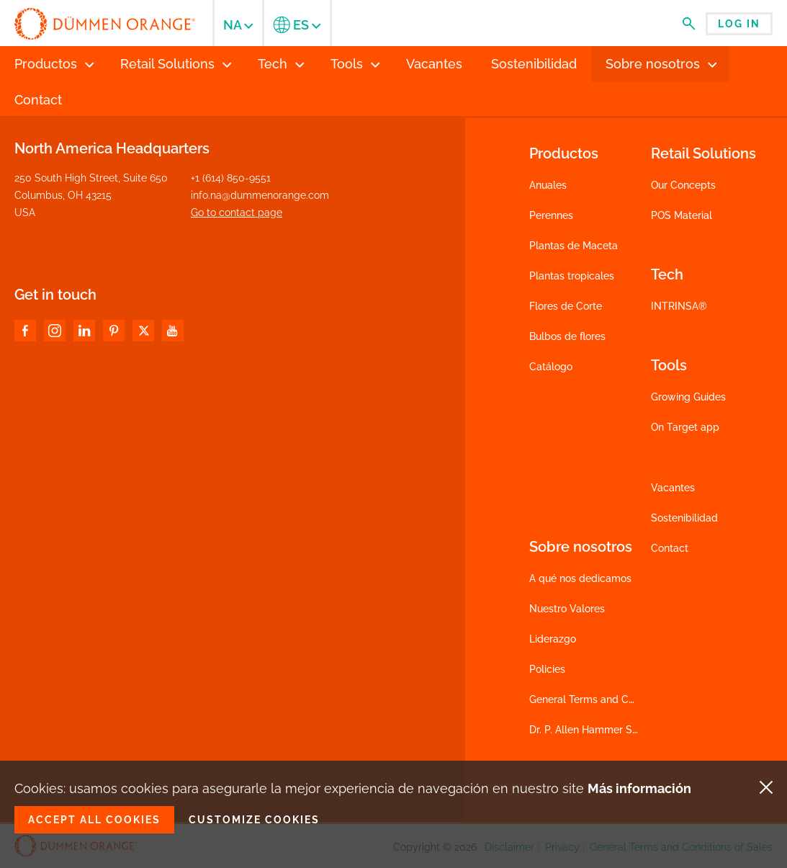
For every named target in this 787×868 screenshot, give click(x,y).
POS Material (681, 215)
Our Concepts (683, 185)
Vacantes (673, 487)
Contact (669, 548)
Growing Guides (688, 397)
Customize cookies (254, 820)
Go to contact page (236, 212)
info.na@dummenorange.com (260, 195)
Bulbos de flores (567, 336)
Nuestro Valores (567, 608)
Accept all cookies (94, 820)
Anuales (548, 185)
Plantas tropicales (571, 276)
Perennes (551, 215)
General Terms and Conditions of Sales (620, 699)
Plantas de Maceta (573, 245)
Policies (547, 669)
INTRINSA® (679, 306)
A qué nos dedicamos (580, 578)
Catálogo (550, 366)
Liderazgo (552, 639)
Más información (639, 788)
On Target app (685, 427)
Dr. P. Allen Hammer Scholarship (605, 729)
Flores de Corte (565, 306)
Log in (739, 24)
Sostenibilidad (684, 518)
